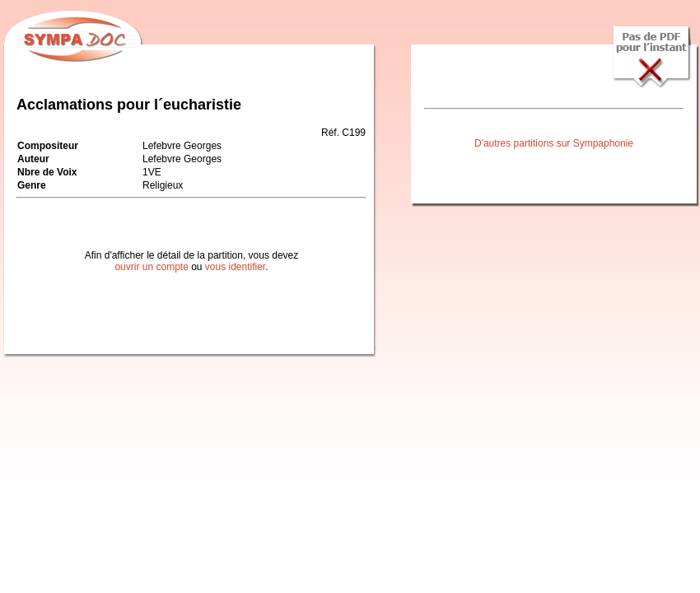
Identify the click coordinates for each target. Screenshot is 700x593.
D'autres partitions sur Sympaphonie (553, 143)
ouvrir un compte (151, 267)
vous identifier (235, 267)
